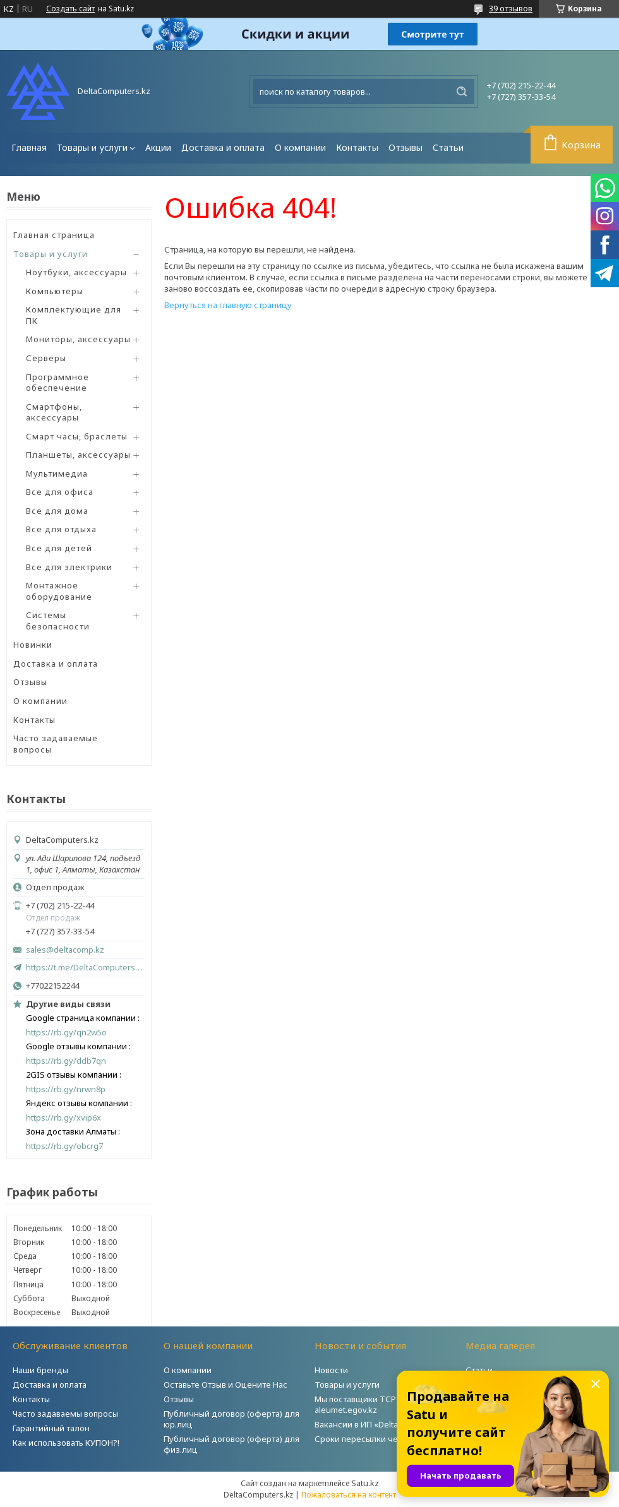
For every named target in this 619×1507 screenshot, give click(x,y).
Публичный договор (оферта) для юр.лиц (231, 1419)
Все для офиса (59, 491)
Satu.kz (365, 1483)
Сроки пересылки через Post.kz (378, 1438)
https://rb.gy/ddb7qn (66, 1061)
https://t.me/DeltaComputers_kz (85, 967)
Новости (331, 1370)
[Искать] (461, 91)
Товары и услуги (92, 147)
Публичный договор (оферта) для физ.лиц (231, 1444)
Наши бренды (40, 1370)
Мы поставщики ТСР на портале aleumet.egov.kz (378, 1404)
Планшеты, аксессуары (78, 454)
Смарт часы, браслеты (77, 436)
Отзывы (405, 147)
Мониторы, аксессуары (78, 339)
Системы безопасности (58, 620)
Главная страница (54, 235)
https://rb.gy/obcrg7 (64, 1146)
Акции (158, 147)
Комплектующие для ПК (73, 315)
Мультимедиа (57, 473)
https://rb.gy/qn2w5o (66, 1032)
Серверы (46, 358)
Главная (29, 147)
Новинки (32, 644)
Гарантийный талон (51, 1428)
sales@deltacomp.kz (65, 949)
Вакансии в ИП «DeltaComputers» (380, 1424)
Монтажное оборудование (59, 591)
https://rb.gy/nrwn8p (65, 1089)
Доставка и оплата (223, 147)
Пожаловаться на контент (348, 1494)
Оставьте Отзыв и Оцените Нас (225, 1384)
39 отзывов (510, 8)
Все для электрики (69, 567)
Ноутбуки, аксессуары (76, 272)
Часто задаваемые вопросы (55, 743)
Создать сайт (70, 8)
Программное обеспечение (57, 382)
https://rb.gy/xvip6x (63, 1117)
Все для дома (57, 510)
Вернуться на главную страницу (228, 305)
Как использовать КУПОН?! (66, 1442)
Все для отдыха (61, 529)
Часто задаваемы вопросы (65, 1413)
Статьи (448, 147)
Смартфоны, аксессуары (54, 412)
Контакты (357, 147)
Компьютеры (54, 291)
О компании (300, 147)
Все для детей (59, 548)
